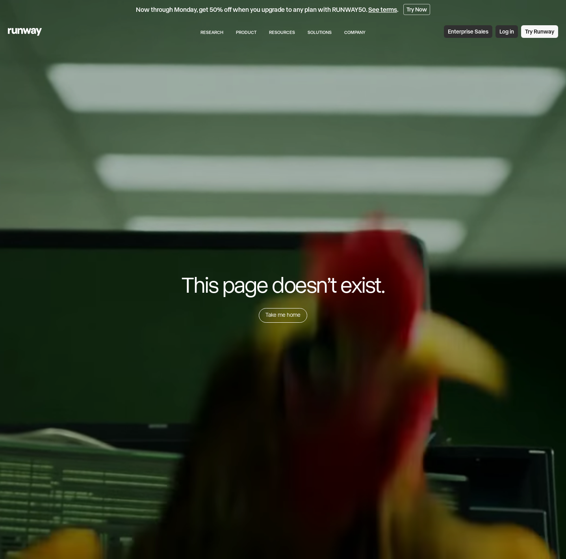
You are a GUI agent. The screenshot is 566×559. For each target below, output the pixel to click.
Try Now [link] (416, 9)
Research (211, 32)
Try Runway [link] (539, 31)
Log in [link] (506, 31)
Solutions (320, 32)
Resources (282, 32)
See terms (382, 9)
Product (246, 32)
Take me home (283, 315)
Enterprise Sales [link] (468, 31)
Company (355, 32)
